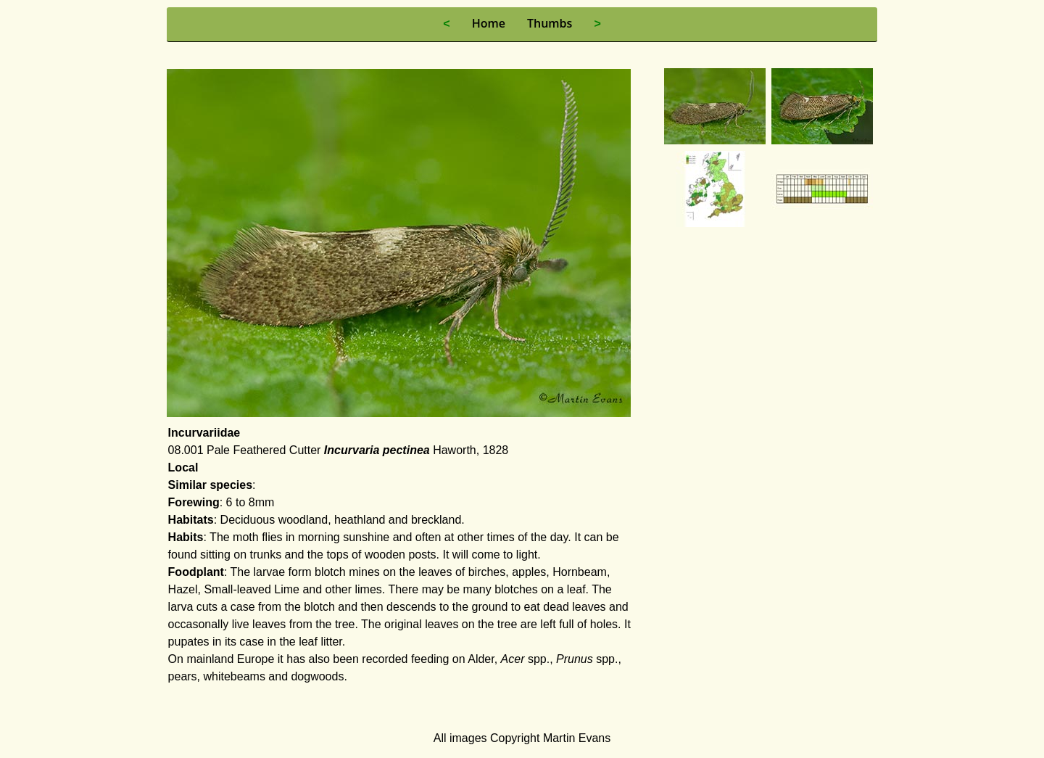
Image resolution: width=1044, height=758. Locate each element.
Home (488, 23)
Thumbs (549, 23)
